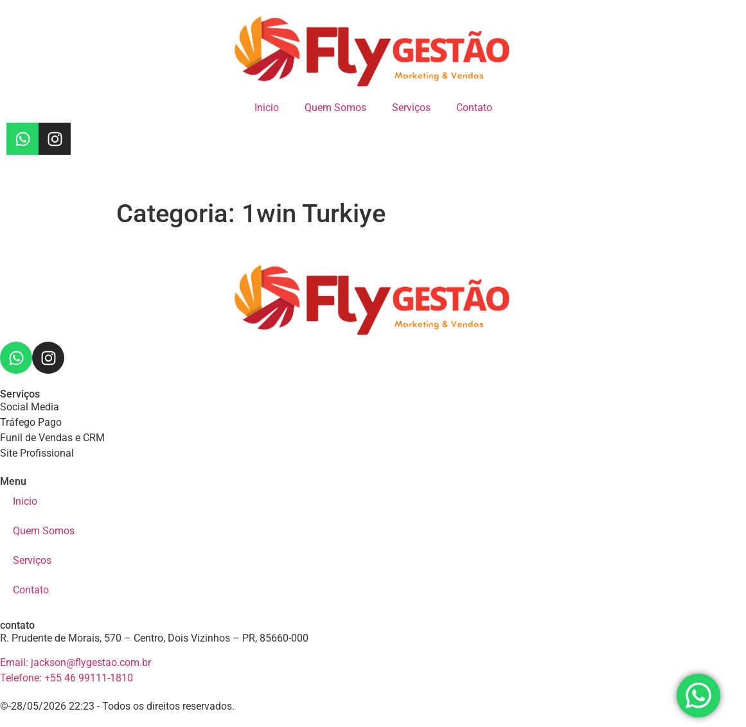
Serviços (411, 107)
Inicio (266, 107)
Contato (474, 107)
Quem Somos (335, 107)
